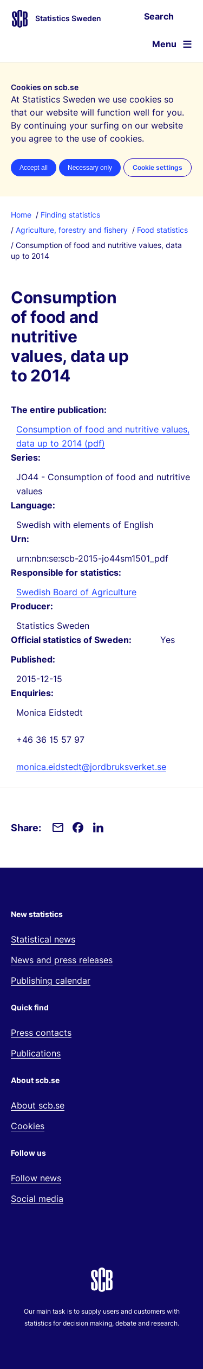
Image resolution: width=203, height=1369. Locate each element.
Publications (36, 1053)
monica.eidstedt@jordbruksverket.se (91, 766)
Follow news (36, 1178)
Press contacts (41, 1032)
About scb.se (37, 1105)
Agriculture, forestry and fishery (72, 229)
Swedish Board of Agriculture (76, 592)
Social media (37, 1198)
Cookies (27, 1125)
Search (159, 16)
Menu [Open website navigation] (164, 44)
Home (21, 214)
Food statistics (162, 229)
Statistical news (43, 939)
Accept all (33, 167)
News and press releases (62, 959)
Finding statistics (70, 214)
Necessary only (90, 167)
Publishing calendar (50, 980)
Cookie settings (157, 167)
